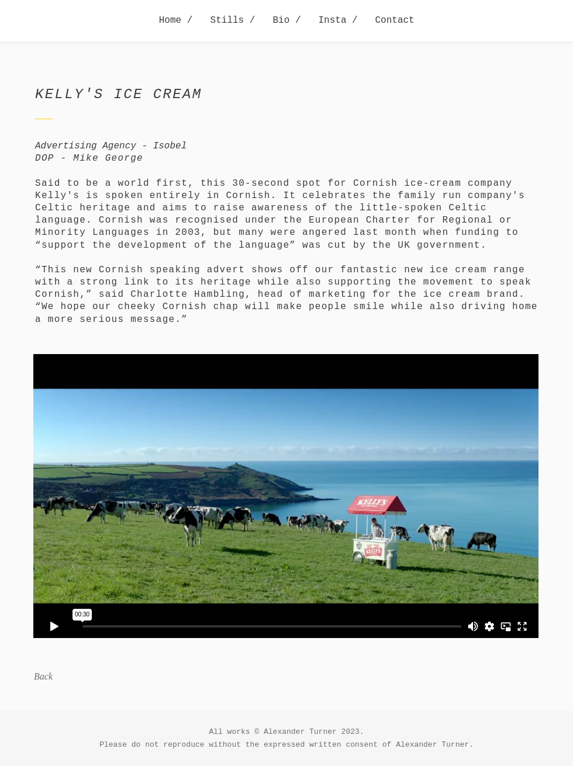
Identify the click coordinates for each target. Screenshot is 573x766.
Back (43, 676)
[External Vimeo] (286, 495)
